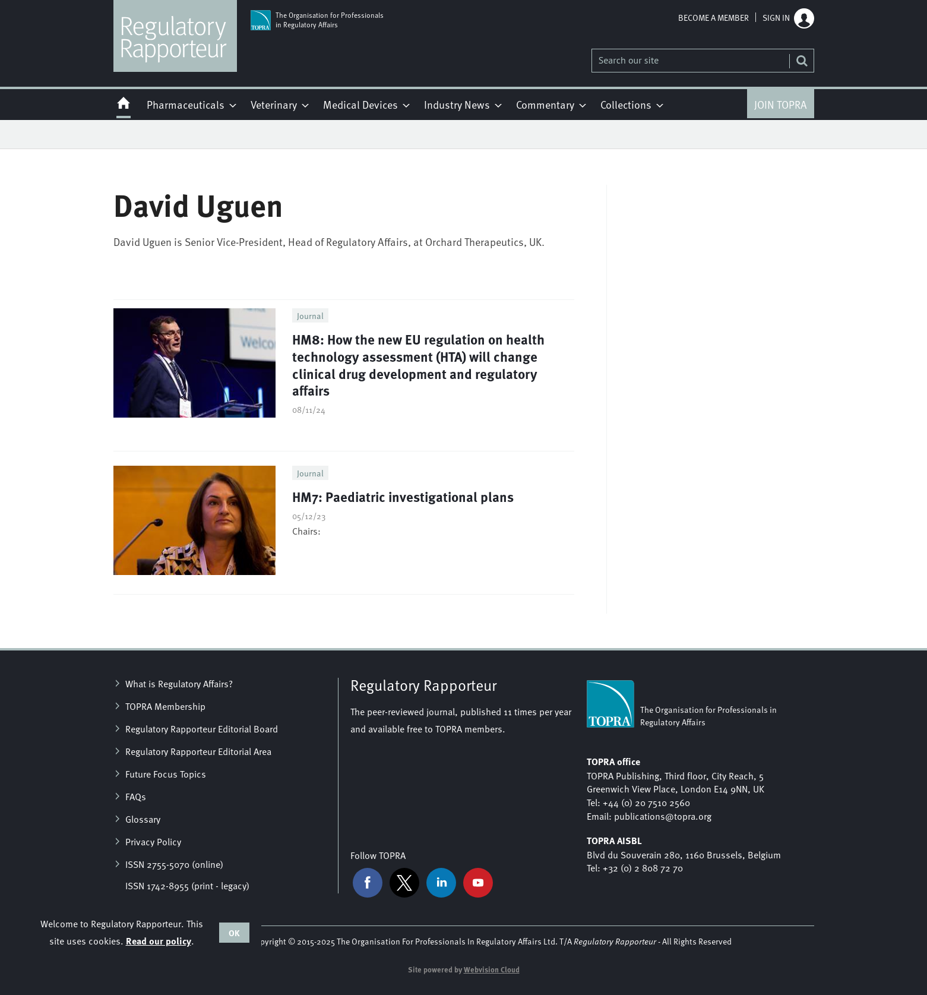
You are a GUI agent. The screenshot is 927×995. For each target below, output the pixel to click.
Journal (310, 315)
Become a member (713, 17)
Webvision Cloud (492, 969)
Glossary (142, 818)
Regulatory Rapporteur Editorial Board (201, 728)
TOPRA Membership (165, 705)
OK (234, 933)
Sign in (776, 17)
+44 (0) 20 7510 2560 (646, 801)
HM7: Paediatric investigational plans (403, 496)
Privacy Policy (153, 841)
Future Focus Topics (165, 773)
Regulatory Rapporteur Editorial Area (198, 750)
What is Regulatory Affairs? (179, 683)
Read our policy (158, 940)
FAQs (135, 796)
